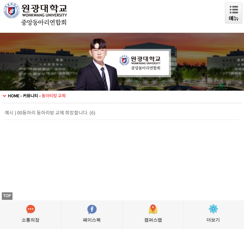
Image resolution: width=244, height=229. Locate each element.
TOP (7, 196)
